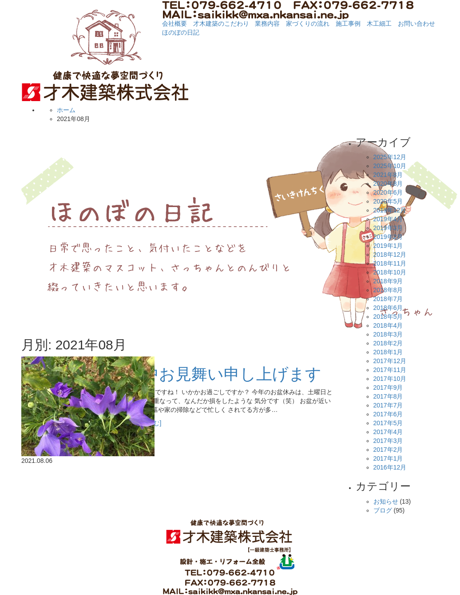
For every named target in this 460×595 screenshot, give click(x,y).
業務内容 (267, 23)
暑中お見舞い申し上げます (224, 374)
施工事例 (348, 23)
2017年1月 (388, 458)
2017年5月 (388, 423)
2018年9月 (388, 281)
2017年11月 (390, 369)
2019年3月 (388, 227)
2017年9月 (388, 387)
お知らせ (385, 501)
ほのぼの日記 (180, 32)
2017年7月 (388, 405)
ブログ (382, 510)
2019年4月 (388, 219)
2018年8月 (388, 290)
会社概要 (174, 23)
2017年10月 (390, 378)
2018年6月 (388, 307)
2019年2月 (388, 236)
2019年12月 (390, 210)
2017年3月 (388, 440)
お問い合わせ (416, 23)
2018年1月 (388, 352)
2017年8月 (388, 396)
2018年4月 (388, 325)
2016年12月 (390, 467)
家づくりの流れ (307, 23)
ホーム (66, 110)
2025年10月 (390, 165)
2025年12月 (390, 156)
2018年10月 (390, 272)
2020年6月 (388, 192)
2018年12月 (390, 254)
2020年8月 (388, 183)
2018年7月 (388, 298)
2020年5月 (388, 201)
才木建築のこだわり (221, 23)
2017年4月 (388, 431)
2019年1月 (388, 245)
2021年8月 (388, 174)
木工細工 (379, 23)
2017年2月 (388, 449)
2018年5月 (388, 316)
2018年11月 (390, 263)
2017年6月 (388, 414)
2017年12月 (390, 360)
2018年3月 (388, 334)
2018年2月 (388, 343)
